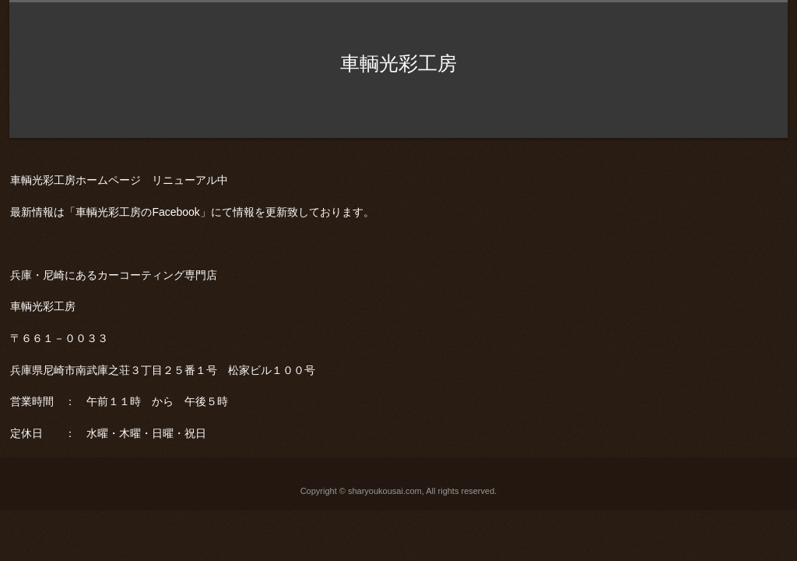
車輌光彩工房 (398, 63)
